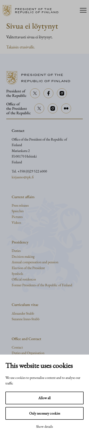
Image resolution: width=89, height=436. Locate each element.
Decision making (23, 256)
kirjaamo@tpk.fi (23, 177)
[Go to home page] (39, 10)
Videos (16, 222)
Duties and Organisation (28, 353)
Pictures (17, 216)
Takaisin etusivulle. (20, 47)
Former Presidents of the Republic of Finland (42, 285)
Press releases (20, 205)
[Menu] (83, 11)
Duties (16, 250)
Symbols (17, 273)
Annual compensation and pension (35, 262)
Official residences (24, 279)
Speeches (18, 211)
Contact (17, 347)
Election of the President (28, 268)
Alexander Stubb (23, 313)
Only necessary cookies (44, 413)
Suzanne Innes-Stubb (25, 319)
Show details (44, 426)
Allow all (44, 398)
